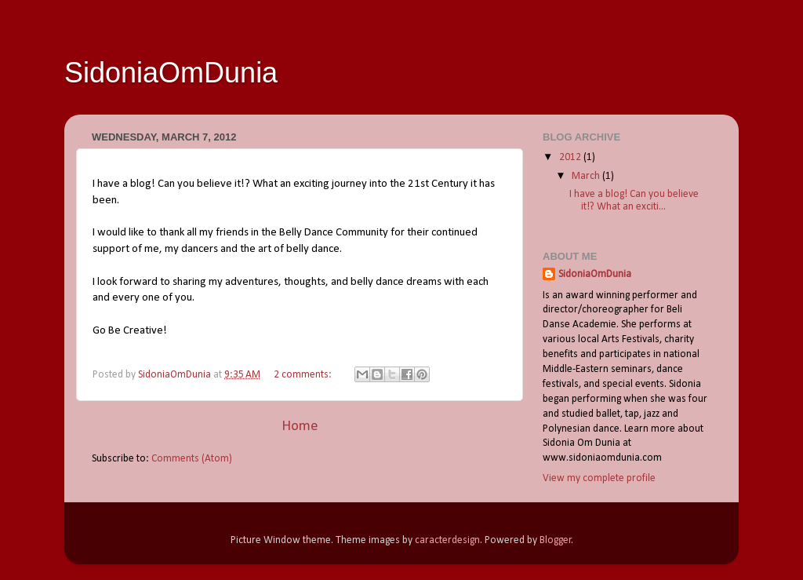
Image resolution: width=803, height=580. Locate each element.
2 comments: (304, 375)
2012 (571, 157)
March (587, 176)
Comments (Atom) (191, 459)
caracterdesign (447, 540)
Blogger (556, 540)
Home (300, 426)
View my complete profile (599, 478)
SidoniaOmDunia (594, 274)
